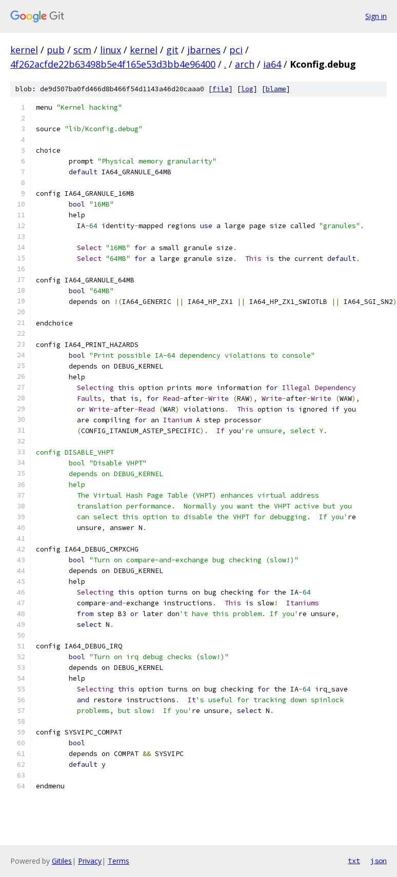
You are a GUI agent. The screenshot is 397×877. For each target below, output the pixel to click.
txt (354, 860)
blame (276, 89)
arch (244, 64)
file (220, 89)
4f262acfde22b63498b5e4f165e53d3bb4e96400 (112, 64)
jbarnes (204, 50)
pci (236, 50)
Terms (118, 861)
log (247, 89)
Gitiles (62, 861)
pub (56, 50)
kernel (24, 50)
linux (110, 50)
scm (82, 50)
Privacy (90, 861)
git (172, 50)
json (378, 860)
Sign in (376, 16)
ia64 (272, 64)
